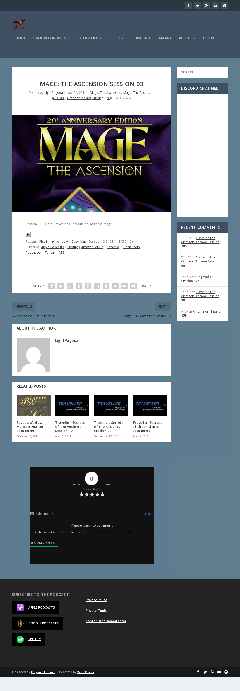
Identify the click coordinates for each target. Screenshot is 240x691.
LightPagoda (53, 106)
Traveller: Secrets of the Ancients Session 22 (108, 440)
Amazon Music (92, 261)
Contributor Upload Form (106, 635)
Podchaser (33, 266)
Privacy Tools (96, 624)
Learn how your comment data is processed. (121, 546)
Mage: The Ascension (105, 106)
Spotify (72, 261)
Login (208, 52)
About (185, 52)
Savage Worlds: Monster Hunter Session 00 (30, 440)
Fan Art (164, 52)
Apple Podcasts (52, 261)
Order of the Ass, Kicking (85, 112)
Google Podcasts (38, 637)
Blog (118, 52)
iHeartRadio (131, 261)
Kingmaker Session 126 (197, 292)
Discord (142, 52)
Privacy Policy (96, 614)
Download (79, 255)
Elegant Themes (43, 686)
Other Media (90, 52)
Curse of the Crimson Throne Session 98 (200, 309)
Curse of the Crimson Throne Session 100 (200, 256)
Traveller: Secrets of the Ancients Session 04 (147, 440)
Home (20, 52)
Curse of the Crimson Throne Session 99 (200, 275)
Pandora (113, 261)
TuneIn (50, 266)
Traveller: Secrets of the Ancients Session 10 (70, 440)
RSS (61, 266)
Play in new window (53, 255)
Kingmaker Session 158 (201, 327)
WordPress (85, 686)
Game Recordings (49, 52)
